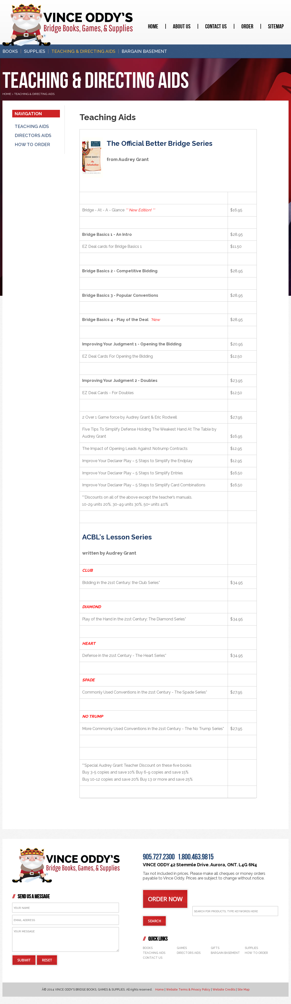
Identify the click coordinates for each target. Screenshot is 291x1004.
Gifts (215, 948)
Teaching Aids (32, 126)
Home (153, 26)
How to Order (256, 953)
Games (182, 948)
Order (247, 26)
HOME (6, 94)
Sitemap (276, 26)
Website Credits (224, 989)
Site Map (243, 989)
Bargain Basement (144, 51)
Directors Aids (33, 135)
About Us (181, 26)
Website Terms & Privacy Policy (188, 989)
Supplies (34, 51)
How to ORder (32, 144)
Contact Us (216, 26)
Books (10, 51)
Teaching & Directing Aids (83, 51)
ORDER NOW (165, 899)
